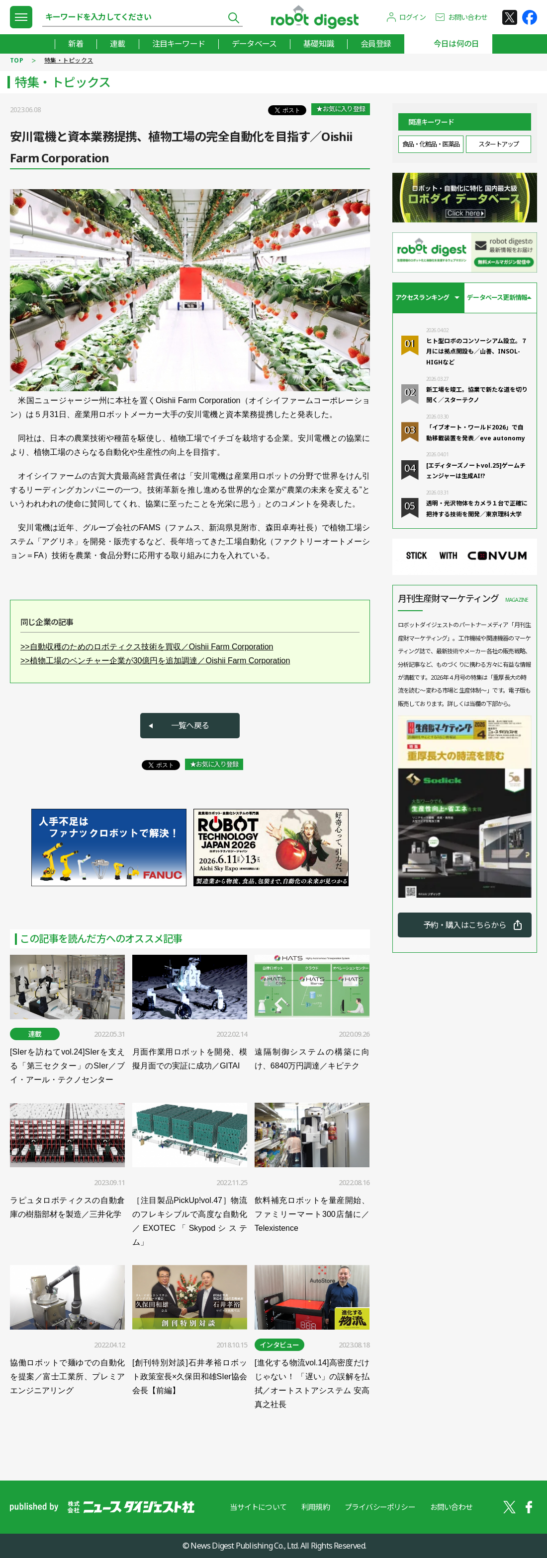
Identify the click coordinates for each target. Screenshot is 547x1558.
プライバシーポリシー (380, 1507)
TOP (16, 60)
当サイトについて (258, 1507)
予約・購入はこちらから (464, 925)
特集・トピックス (68, 60)
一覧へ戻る (190, 725)
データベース (254, 43)
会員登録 (376, 43)
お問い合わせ (467, 17)
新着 (75, 43)
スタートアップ (498, 144)
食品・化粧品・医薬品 (430, 144)
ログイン (412, 17)
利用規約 (315, 1507)
